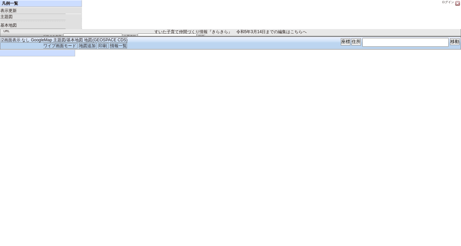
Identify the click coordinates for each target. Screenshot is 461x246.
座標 (345, 41)
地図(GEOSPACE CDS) (105, 40)
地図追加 (88, 45)
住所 (356, 41)
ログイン (448, 2)
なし (26, 40)
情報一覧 (118, 45)
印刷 (103, 45)
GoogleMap (41, 40)
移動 (454, 41)
